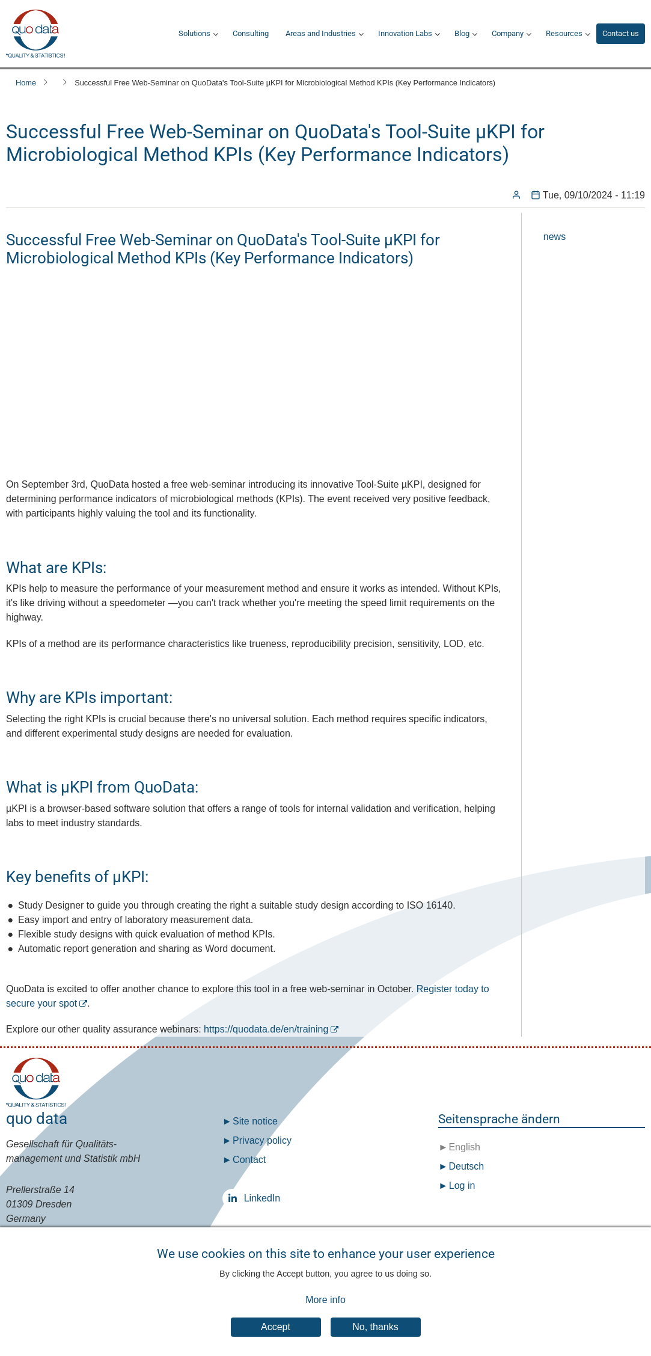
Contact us (620, 33)
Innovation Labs (405, 33)
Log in (462, 1185)
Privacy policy (262, 1140)
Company (508, 33)
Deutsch (465, 1166)
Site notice (255, 1121)
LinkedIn (235, 1198)
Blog (461, 33)
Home (26, 82)
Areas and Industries (321, 33)
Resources (564, 33)
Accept (275, 1327)
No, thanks (375, 1327)
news (554, 237)
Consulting (251, 33)
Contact (249, 1160)
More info (325, 1300)
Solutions (194, 33)
